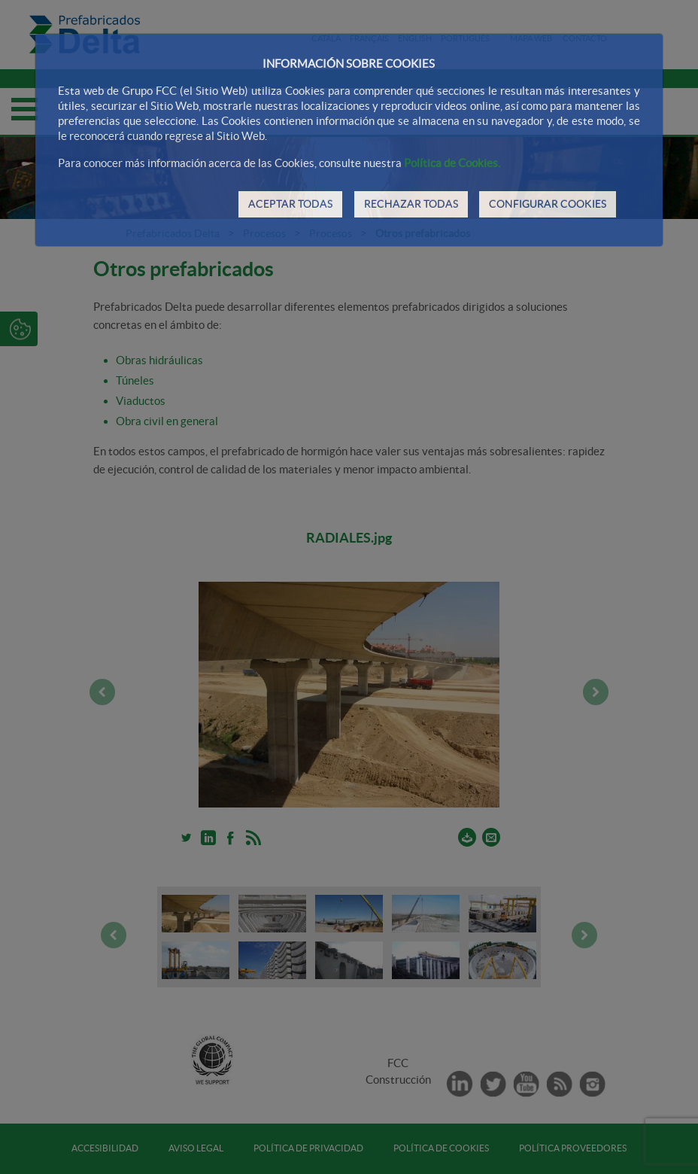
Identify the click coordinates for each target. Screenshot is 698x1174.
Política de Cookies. (452, 163)
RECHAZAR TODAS (411, 204)
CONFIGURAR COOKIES (547, 204)
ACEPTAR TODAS (290, 204)
